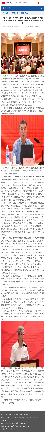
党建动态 (24, 13)
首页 (7, 13)
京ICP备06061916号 (7, 426)
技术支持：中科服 (6, 429)
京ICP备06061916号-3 (22, 426)
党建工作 (14, 13)
